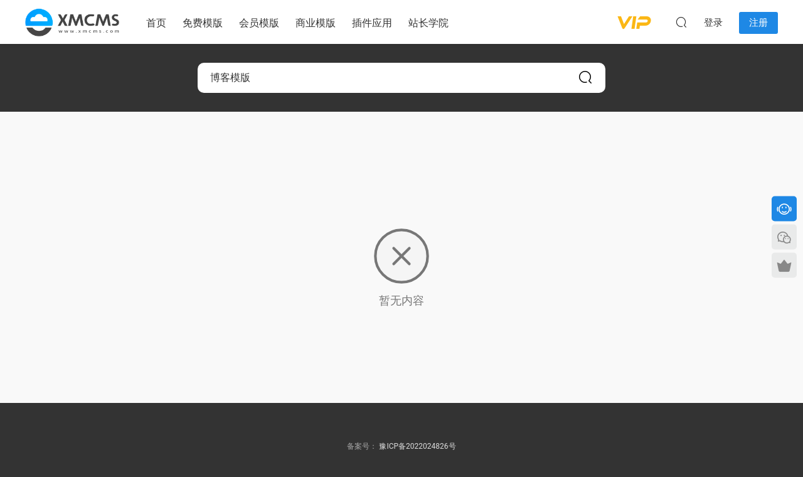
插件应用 (372, 23)
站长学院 (428, 23)
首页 (156, 23)
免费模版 (203, 23)
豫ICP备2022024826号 (417, 446)
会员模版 (259, 23)
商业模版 (315, 23)
